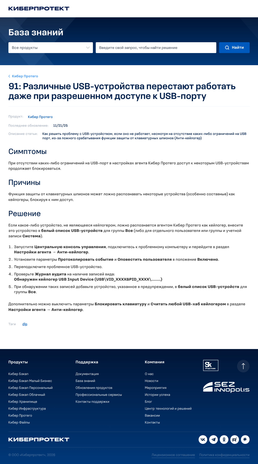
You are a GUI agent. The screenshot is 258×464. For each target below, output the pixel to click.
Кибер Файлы (19, 422)
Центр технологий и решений (168, 409)
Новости (151, 381)
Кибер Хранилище (22, 402)
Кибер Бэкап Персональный (30, 388)
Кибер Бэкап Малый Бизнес (30, 381)
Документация (87, 374)
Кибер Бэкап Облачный (26, 395)
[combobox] (50, 47)
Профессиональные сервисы (99, 395)
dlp (24, 324)
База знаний (85, 381)
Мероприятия (156, 388)
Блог (148, 402)
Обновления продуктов (94, 388)
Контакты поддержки (92, 402)
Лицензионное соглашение (173, 455)
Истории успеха (157, 395)
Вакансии (152, 415)
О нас (149, 374)
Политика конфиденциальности (224, 455)
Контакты (152, 422)
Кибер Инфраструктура (27, 409)
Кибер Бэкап (18, 374)
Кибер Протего (25, 76)
